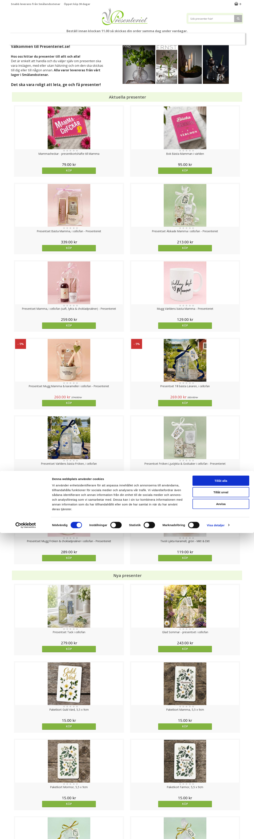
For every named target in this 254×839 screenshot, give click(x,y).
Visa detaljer (215, 831)
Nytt (19, 37)
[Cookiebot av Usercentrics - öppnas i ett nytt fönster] (25, 831)
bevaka (155, 494)
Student (88, 37)
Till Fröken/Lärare (64, 37)
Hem (169, 37)
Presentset (125, 37)
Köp (40, 170)
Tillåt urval (221, 798)
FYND (127, 46)
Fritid (199, 37)
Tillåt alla (221, 786)
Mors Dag (37, 37)
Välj (40, 585)
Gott (215, 37)
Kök (184, 37)
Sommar (104, 37)
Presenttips (149, 37)
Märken (233, 37)
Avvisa (221, 810)
